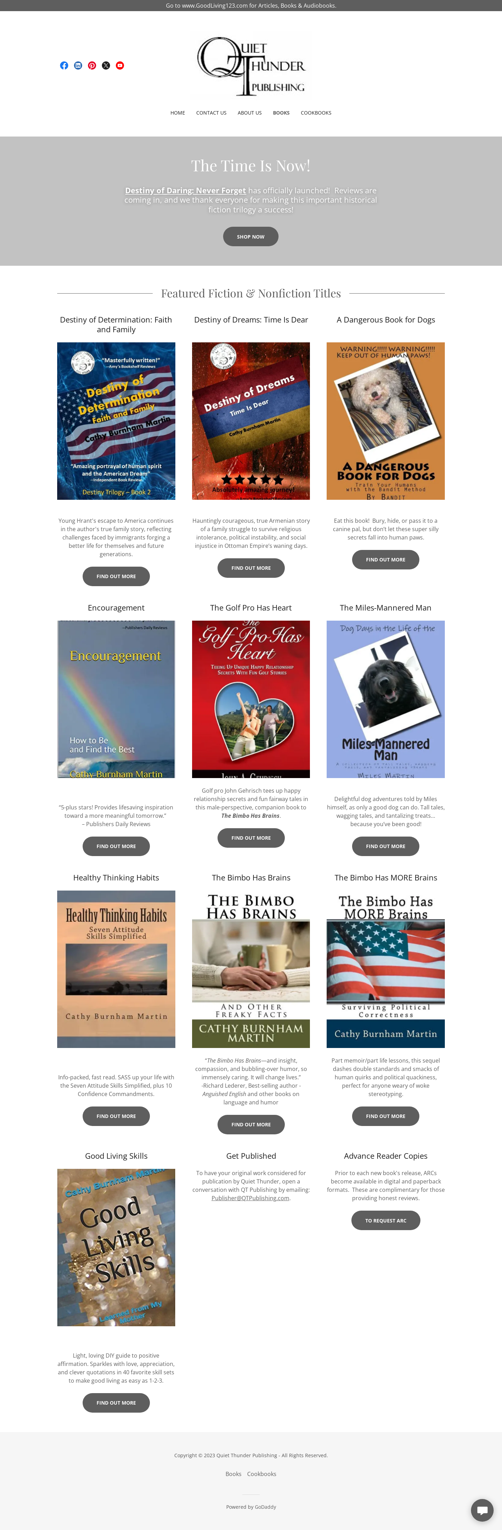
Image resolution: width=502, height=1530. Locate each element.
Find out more (116, 576)
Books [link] (281, 112)
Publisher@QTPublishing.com (250, 1198)
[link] (64, 65)
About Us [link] (250, 112)
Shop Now (251, 236)
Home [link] (177, 112)
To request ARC (385, 1220)
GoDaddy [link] (265, 1507)
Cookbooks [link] (316, 112)
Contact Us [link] (211, 112)
